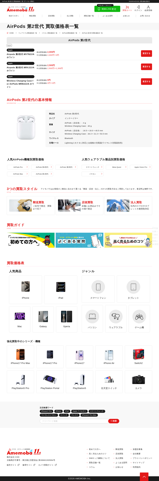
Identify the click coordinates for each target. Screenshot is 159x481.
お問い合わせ (145, 16)
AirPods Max (18, 174)
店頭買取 (51, 16)
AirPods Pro (18, 167)
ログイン (138, 10)
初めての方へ (14, 16)
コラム (92, 467)
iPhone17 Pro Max (89, 415)
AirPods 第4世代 (42, 167)
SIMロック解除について (99, 458)
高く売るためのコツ (97, 454)
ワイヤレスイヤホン (49, 415)
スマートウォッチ (92, 167)
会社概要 (136, 454)
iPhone (58, 411)
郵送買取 (32, 16)
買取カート (127, 10)
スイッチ (63, 415)
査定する (146, 53)
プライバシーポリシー (142, 458)
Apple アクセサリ (79, 411)
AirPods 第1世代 (42, 174)
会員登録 (148, 10)
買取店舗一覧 (89, 16)
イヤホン (92, 174)
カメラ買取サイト (46, 465)
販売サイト (12, 465)
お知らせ (126, 16)
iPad (67, 411)
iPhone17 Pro (46, 411)
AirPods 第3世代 (66, 167)
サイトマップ (138, 463)
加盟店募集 (137, 449)
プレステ (74, 415)
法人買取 (70, 16)
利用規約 (136, 467)
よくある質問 (108, 16)
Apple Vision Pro (141, 167)
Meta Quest (116, 167)
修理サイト (27, 465)
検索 (115, 421)
